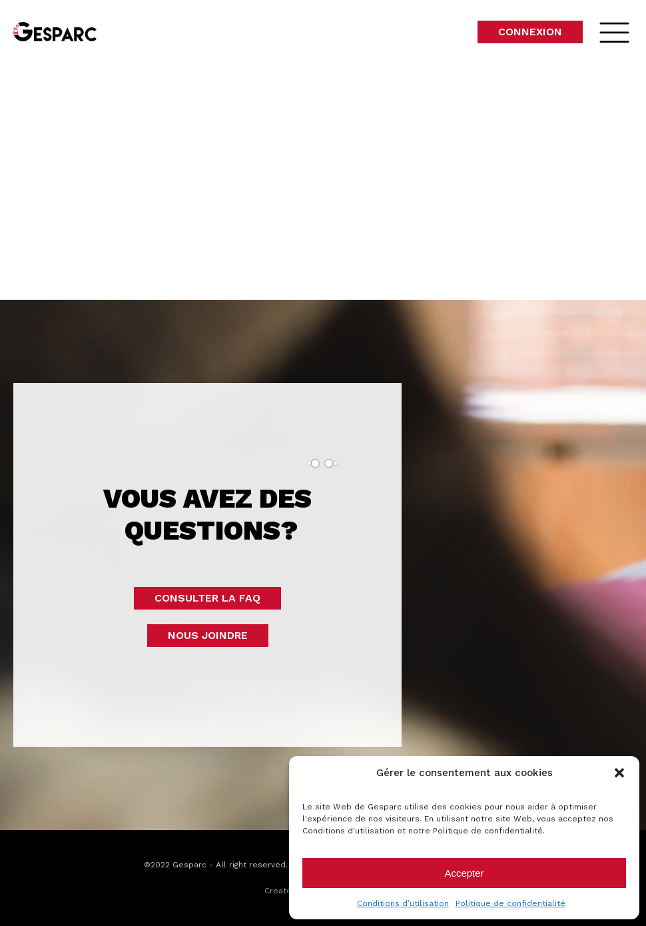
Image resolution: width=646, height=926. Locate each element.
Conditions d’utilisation (403, 903)
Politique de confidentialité (510, 903)
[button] (619, 772)
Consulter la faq (207, 598)
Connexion (530, 31)
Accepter (464, 873)
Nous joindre (208, 635)
